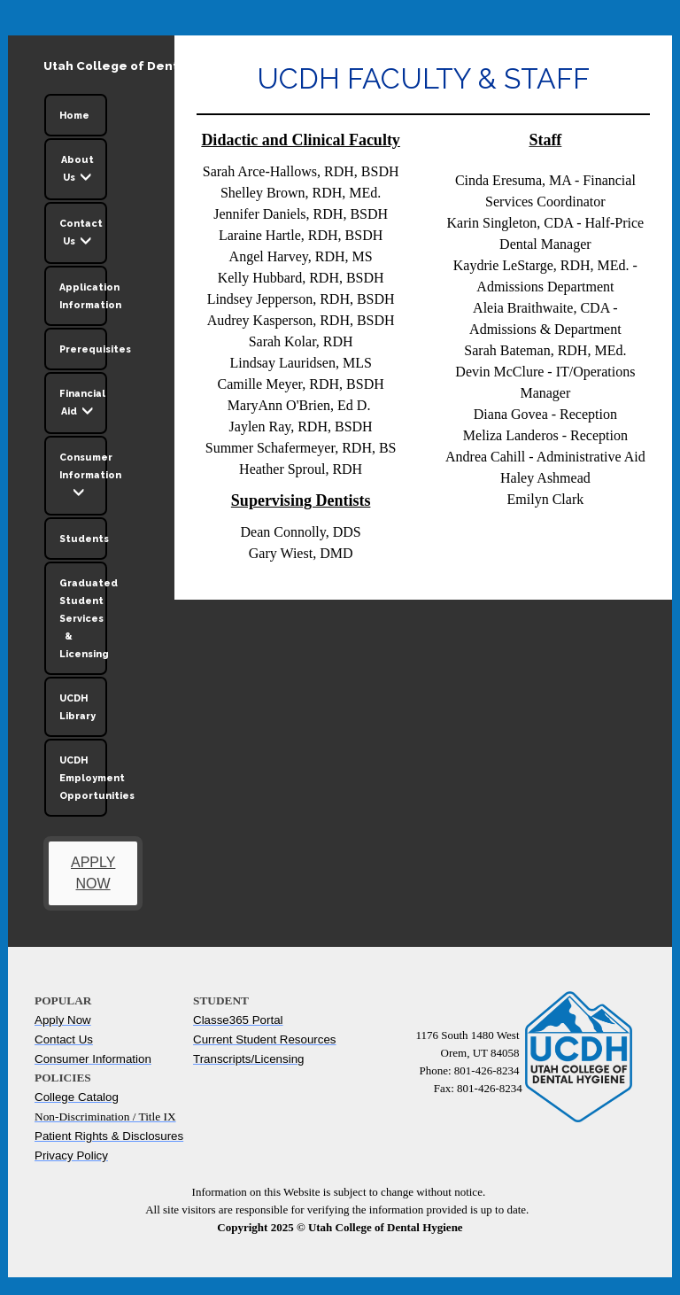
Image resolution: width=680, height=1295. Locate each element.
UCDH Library (77, 707)
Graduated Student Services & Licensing (83, 618)
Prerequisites (83, 349)
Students (83, 538)
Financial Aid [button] (82, 405)
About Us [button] (77, 171)
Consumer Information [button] (83, 477)
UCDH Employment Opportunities (83, 778)
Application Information (83, 296)
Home (74, 115)
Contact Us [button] (81, 235)
